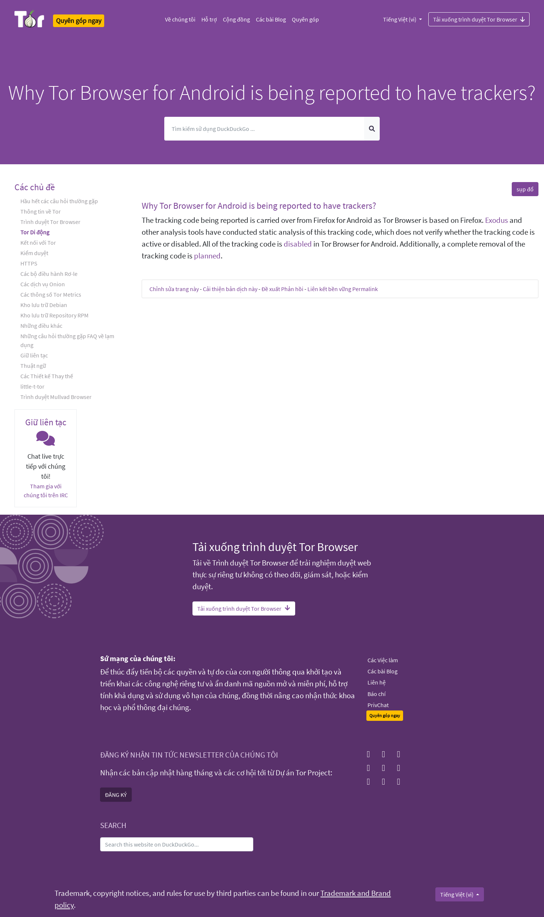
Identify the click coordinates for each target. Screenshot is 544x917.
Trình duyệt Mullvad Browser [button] (56, 396)
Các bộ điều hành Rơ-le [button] (49, 273)
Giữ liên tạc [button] (34, 355)
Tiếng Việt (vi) (400, 19)
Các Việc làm (382, 660)
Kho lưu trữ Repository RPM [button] (54, 315)
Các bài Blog (271, 19)
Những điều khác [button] (41, 325)
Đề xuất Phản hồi (282, 289)
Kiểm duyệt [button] (34, 253)
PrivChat (378, 705)
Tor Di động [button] (34, 232)
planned (207, 256)
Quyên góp (305, 19)
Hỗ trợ (209, 19)
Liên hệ (376, 682)
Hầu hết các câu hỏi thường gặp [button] (59, 201)
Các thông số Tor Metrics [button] (50, 294)
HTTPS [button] (28, 263)
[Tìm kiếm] (264, 129)
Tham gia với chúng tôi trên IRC (46, 490)
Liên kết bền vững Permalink (342, 289)
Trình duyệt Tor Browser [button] (50, 221)
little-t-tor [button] (32, 386)
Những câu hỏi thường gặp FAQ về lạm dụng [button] (67, 340)
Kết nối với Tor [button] (38, 242)
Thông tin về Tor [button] (40, 211)
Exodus (496, 220)
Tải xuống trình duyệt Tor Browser (479, 19)
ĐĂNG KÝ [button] (116, 794)
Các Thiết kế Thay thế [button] (46, 376)
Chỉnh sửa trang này (174, 289)
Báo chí (376, 693)
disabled (298, 244)
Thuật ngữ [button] (33, 365)
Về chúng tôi (180, 19)
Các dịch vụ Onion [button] (42, 284)
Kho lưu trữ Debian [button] (43, 305)
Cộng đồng (236, 19)
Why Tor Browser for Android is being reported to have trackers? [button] (259, 205)
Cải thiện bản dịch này (230, 289)
